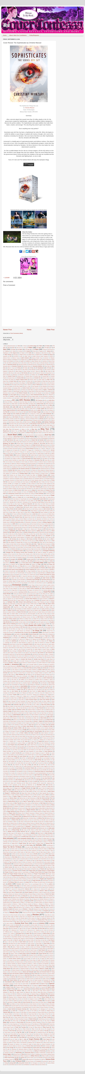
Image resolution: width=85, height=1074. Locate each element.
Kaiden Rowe (14, 697)
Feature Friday (50, 562)
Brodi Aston (40, 446)
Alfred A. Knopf (11, 367)
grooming (6, 592)
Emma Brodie (28, 547)
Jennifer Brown (49, 659)
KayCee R (42, 716)
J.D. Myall (7, 639)
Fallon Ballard (45, 560)
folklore (43, 566)
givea (45, 582)
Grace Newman (13, 588)
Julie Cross (9, 687)
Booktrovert (52, 438)
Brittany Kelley (10, 446)
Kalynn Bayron (50, 697)
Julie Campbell (41, 686)
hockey (4, 618)
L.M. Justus (25, 741)
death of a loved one (42, 514)
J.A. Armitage (14, 637)
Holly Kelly (51, 620)
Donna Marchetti (49, 524)
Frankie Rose (12, 572)
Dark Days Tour (27, 509)
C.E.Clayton (15, 450)
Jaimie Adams (51, 644)
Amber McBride (37, 381)
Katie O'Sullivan (35, 714)
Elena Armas (42, 532)
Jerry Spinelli (7, 669)
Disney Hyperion (47, 522)
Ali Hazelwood (40, 368)
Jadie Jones (44, 644)
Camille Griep (33, 455)
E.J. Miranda (38, 529)
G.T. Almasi (23, 576)
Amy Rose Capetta (18, 386)
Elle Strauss (30, 539)
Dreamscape (10, 527)
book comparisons (39, 434)
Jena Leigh (44, 655)
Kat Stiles (30, 704)
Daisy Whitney (41, 502)
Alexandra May (50, 364)
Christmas (50, 476)
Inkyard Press (50, 630)
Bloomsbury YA (6, 432)
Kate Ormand (32, 707)
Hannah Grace (45, 597)
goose (39, 586)
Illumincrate (41, 627)
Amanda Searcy (11, 377)
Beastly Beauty (29, 420)
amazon (52, 377)
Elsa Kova (32, 540)
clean (18, 486)
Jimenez (48, 674)
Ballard (36, 417)
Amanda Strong (29, 377)
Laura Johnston (36, 748)
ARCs (45, 400)
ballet (48, 417)
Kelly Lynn (16, 719)
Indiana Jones (38, 628)
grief (53, 590)
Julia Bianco (37, 684)
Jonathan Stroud (15, 681)
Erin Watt (44, 555)
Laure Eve (16, 751)
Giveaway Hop (6, 585)
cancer (34, 456)
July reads (38, 689)
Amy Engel (14, 384)
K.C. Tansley (33, 694)
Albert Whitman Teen (36, 361)
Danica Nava (37, 503)
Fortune (6, 571)
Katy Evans (28, 716)
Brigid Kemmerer (36, 445)
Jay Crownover (49, 652)
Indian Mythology (29, 628)
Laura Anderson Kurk (32, 746)
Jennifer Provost (39, 666)
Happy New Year (29, 600)
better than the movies (24, 427)
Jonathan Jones (38, 679)
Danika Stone (19, 507)
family (51, 561)
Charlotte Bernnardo (44, 468)
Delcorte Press (18, 517)
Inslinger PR (5, 632)
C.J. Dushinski (36, 450)
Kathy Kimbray (41, 711)
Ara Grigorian (7, 400)
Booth (6, 440)
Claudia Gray (7, 486)
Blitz (28, 429)
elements (36, 532)
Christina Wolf (21, 475)
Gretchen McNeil (47, 590)
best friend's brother (24, 423)
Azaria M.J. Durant (35, 413)
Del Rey (34, 515)
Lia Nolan (45, 763)
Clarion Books (30, 485)
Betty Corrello (34, 427)
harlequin (37, 600)
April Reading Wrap (50, 398)
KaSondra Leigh (18, 704)
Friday (34, 572)
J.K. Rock (40, 639)
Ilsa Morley (13, 628)
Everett (51, 557)
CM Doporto (29, 488)
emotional (10, 550)
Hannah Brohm (28, 596)
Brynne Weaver (30, 448)
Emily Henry (29, 544)
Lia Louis (39, 763)
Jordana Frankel (10, 682)
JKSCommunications (8, 676)
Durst (40, 527)
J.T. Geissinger (6, 642)
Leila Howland (11, 761)
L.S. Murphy (39, 741)
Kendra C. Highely (38, 721)
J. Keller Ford (20, 635)
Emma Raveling (23, 549)
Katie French (37, 712)
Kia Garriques (16, 724)
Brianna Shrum (6, 445)
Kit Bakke (7, 731)
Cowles (19, 497)
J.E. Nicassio (13, 639)
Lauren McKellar (19, 754)
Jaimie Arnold (8, 645)
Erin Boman (18, 555)
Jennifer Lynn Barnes (43, 664)
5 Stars (36, 349)
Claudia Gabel (51, 485)
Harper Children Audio (32, 603)
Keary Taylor (21, 717)
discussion (34, 522)
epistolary (51, 552)
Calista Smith (40, 453)
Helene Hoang (19, 615)
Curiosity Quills (13, 500)
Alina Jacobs (47, 369)
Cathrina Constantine (20, 463)
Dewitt (12, 520)
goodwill (34, 586)
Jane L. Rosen (13, 649)
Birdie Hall (41, 427)
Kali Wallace (42, 697)
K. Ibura (40, 692)
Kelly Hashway (7, 719)
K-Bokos (30, 692)
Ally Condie (17, 373)
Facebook (41, 559)
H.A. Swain (36, 593)
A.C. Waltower (6, 351)
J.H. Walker (26, 639)
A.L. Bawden (40, 351)
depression (39, 518)
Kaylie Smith (50, 716)
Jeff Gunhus (28, 654)
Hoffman (21, 618)
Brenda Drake (20, 443)
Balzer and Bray (10, 418)
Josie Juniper (51, 683)
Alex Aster (24, 362)
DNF (14, 524)
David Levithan (49, 510)
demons (44, 517)
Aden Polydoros (44, 356)
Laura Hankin (12, 748)
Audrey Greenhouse (7, 408)
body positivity (22, 432)
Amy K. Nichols (36, 384)
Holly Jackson (21, 620)
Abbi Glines (44, 352)
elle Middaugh (22, 539)
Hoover (37, 622)
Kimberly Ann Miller (48, 726)
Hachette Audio (32, 595)
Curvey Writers (30, 500)
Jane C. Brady (50, 647)
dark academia (18, 509)
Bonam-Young (30, 432)
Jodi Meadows (22, 677)
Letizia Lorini (5, 763)
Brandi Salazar (33, 441)
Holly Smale (22, 622)
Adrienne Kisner (6, 357)
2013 (9, 347)
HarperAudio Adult (48, 605)
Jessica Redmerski (16, 671)
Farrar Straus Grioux (27, 562)
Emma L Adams (6, 549)
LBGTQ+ (17, 758)
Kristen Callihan (24, 733)
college (33, 490)
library (30, 764)
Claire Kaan (39, 483)
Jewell (45, 672)
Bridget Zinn (28, 445)
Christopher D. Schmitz (8, 478)
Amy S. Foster (27, 386)
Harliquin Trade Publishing (38, 602)
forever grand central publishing (15, 569)
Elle (43, 537)
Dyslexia (5, 529)
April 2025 (29, 398)
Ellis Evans (25, 540)
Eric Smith (33, 554)
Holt (28, 622)
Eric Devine (19, 554)
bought (16, 440)
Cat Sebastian (17, 461)
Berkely (33, 422)
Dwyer (51, 527)
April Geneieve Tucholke (39, 398)
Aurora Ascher (50, 408)
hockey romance (13, 618)
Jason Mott (25, 652)
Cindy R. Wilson (41, 481)
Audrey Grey (16, 408)
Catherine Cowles (33, 461)
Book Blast (12, 435)
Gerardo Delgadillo (31, 581)
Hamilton (51, 595)
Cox (24, 497)
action (21, 356)
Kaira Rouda (28, 697)
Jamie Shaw (19, 647)
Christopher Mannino (28, 478)
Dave (9, 510)
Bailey (4, 417)
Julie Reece (40, 687)
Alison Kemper (27, 371)
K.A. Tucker (13, 694)
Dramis (4, 527)
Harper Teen (18, 605)
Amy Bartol (37, 382)
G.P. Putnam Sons (31, 574)
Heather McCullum (32, 612)
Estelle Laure (6, 557)
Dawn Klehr (27, 512)
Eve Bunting (30, 557)
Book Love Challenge (7, 436)
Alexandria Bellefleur (38, 366)
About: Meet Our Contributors (18, 35)
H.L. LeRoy (11, 595)
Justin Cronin (32, 691)
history (33, 617)
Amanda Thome (45, 377)
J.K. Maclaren (34, 639)
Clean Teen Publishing (35, 486)
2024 (25, 347)
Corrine (52, 493)
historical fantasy (8, 617)
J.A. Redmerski (36, 637)
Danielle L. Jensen (22, 505)
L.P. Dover (32, 741)
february (7, 564)
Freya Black (28, 572)
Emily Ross (17, 545)
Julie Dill (17, 687)
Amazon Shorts (33, 379)
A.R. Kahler (29, 353)
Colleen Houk (27, 490)
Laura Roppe (31, 749)
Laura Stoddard (46, 749)
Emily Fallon (13, 544)
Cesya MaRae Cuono (40, 465)
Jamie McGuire (12, 647)
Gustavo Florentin (22, 593)
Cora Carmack (39, 493)
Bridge (22, 445)
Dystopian (10, 529)
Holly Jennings (36, 620)
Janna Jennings (12, 651)
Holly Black (13, 620)
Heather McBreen (11, 612)
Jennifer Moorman (11, 666)
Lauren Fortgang (35, 753)
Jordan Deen (35, 681)
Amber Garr (5, 381)
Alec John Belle (8, 362)
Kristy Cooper (38, 736)
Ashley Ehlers (15, 403)
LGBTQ (34, 763)
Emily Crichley (6, 544)
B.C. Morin (29, 415)
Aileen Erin (31, 359)
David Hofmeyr (34, 510)
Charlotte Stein (11, 470)
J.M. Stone (36, 640)
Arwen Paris (32, 402)
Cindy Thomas (50, 481)
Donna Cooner (41, 524)
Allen (42, 371)
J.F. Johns (20, 639)
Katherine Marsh (31, 709)
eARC (44, 529)
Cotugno (12, 495)
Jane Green (5, 649)
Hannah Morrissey (19, 598)
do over (19, 524)
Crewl (36, 497)
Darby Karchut (45, 507)
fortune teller (12, 571)
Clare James (14, 485)
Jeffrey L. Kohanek (49, 654)
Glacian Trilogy (31, 585)
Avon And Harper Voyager (34, 412)
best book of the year (13, 423)
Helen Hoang (47, 613)
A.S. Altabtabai (37, 352)
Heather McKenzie (42, 612)
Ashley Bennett (49, 402)
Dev (52, 518)
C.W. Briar (38, 451)
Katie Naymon (27, 714)
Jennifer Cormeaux (35, 661)
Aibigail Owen (24, 359)
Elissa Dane (26, 534)
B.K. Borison (43, 415)
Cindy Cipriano (25, 481)
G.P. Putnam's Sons (14, 576)
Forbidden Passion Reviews (23, 567)
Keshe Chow (47, 722)
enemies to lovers (18, 550)
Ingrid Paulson (11, 630)
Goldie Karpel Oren (9, 586)
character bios (15, 468)
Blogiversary (6, 431)
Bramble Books (49, 440)
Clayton (13, 486)
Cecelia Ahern (41, 463)
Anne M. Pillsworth (49, 394)
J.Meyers (43, 640)
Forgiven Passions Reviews (42, 569)
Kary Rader (52, 702)
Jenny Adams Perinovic (17, 667)
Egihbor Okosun (46, 530)
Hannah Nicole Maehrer (31, 598)
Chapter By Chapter (49, 466)
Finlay (21, 566)
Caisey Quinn (25, 453)
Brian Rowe (50, 443)
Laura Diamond (49, 746)
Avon (24, 412)
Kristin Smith (15, 736)
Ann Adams (48, 391)
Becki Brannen (12, 422)
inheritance (28, 630)
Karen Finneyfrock (21, 701)
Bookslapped (45, 438)
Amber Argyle (42, 379)
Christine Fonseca (42, 475)
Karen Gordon (38, 701)
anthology (51, 396)
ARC (13, 400)
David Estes (24, 510)
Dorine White (24, 525)
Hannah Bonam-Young (17, 597)
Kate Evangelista (26, 706)
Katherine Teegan (7, 711)
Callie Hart (47, 453)
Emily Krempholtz (46, 544)
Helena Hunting (11, 615)
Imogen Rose (20, 628)
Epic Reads (38, 552)
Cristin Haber (42, 497)
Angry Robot (31, 391)
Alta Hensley (24, 373)
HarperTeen (16, 607)
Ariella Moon (51, 400)
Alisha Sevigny (19, 371)
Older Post (50, 330)
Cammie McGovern (50, 455)
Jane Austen (42, 647)
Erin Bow (25, 555)
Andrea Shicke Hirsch (44, 388)
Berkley (40, 422)
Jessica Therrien (13, 672)
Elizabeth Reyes (29, 537)
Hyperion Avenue (18, 625)
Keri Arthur (33, 722)
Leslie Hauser (50, 761)
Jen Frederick (12, 655)
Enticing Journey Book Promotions (24, 552)
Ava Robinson (12, 411)
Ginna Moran (39, 582)
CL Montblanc (23, 483)
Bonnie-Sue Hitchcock (48, 432)
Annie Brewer (24, 396)
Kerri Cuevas (40, 722)
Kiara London (24, 724)
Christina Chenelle (35, 473)
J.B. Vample (51, 637)
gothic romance (49, 586)
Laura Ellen (5, 748)
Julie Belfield (24, 686)
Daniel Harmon (45, 503)
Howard (19, 623)
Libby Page (23, 764)
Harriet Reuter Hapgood (26, 607)
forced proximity (35, 567)
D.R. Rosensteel (33, 502)
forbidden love (12, 567)
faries (19, 562)
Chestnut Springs (49, 470)
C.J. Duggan (28, 450)
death (34, 514)
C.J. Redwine (44, 450)
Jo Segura (31, 676)
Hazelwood (5, 608)
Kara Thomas (14, 699)
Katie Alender (14, 712)
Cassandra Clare (38, 460)
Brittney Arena (27, 446)
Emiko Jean (42, 542)
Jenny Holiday (37, 667)
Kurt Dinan (50, 738)
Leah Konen (30, 758)
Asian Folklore (31, 405)
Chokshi (39, 471)
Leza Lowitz (27, 763)
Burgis (37, 448)
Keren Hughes (26, 722)
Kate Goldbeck (35, 706)
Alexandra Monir (6, 366)
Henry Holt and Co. (28, 615)
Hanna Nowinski (6, 596)
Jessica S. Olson (45, 671)
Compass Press (49, 490)
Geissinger (14, 579)
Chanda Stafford (6, 466)
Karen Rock (11, 702)
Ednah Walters (21, 530)
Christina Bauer (23, 473)
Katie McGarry (17, 714)
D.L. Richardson (24, 502)
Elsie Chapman (39, 540)
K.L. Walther (24, 696)
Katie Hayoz (44, 712)
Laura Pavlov (7, 749)
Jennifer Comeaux (25, 661)
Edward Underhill (31, 530)
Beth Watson (50, 425)
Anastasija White (16, 388)
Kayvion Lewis (6, 717)
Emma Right (31, 549)
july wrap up (45, 689)
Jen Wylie (32, 655)
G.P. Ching (23, 574)
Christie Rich (14, 473)
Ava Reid (5, 412)
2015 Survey (19, 347)
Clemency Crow (46, 486)
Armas (6, 402)
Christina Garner (44, 473)
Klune (18, 731)
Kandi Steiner (6, 699)
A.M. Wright (21, 352)
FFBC (39, 564)
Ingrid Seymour (20, 630)
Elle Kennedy (12, 539)
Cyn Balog (38, 500)
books (27, 438)
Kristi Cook (28, 734)
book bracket (31, 434)
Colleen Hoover (17, 490)
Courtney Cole (29, 495)
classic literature (38, 485)
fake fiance (37, 560)
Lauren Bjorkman (48, 751)
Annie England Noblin (34, 396)
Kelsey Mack (5, 721)
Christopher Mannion (38, 478)
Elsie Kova (48, 540)
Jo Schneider (24, 676)
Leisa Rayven (26, 761)
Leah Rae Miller (38, 758)
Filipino (16, 566)
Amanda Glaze (29, 376)
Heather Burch (36, 608)
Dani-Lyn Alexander (27, 504)
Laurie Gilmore (23, 756)
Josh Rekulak (43, 682)
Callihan (52, 453)
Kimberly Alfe (39, 726)
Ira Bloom (52, 632)
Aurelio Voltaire (40, 408)
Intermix (11, 632)
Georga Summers (21, 581)
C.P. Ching (20, 451)
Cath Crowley (25, 461)
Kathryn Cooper (24, 711)
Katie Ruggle (50, 714)
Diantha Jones (6, 522)
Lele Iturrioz (33, 761)
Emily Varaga (40, 545)
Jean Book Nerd (19, 654)
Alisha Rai (11, 371)
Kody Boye (46, 731)
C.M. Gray (14, 451)
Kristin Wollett (22, 736)
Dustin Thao (46, 527)
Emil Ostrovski (50, 542)
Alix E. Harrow (35, 371)
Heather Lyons (45, 610)
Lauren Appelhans (30, 751)
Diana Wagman (43, 520)
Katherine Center (21, 709)
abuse (51, 354)
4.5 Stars (19, 349)
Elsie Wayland (11, 542)
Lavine (51, 756)
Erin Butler (30, 555)
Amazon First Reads (9, 379)
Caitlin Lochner (32, 453)
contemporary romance (13, 493)
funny (12, 574)
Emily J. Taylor (37, 544)
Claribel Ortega (22, 485)
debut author (19, 515)
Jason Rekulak (33, 652)
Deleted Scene (27, 517)
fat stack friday (38, 562)
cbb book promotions (31, 463)
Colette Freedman (8, 490)
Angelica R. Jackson (7, 391)
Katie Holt (51, 712)
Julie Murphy (33, 687)
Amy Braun (44, 382)
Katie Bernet (21, 712)
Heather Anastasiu (27, 608)
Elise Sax (12, 534)
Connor (24, 491)
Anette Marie (30, 389)
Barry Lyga (48, 418)
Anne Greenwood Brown (36, 394)
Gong (16, 586)
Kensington (19, 722)
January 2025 (21, 651)
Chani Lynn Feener (22, 466)
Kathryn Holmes (32, 711)
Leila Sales (18, 761)
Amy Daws (7, 384)
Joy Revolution (15, 684)
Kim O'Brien (18, 726)
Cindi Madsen (18, 481)
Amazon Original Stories (22, 379)
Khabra (9, 724)
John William (21, 679)
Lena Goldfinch (41, 761)
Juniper (51, 689)
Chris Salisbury (6, 473)
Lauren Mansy (11, 754)
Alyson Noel (32, 373)
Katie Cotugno (29, 712)
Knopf (22, 731)
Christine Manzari (29, 107)
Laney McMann (20, 744)
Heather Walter (15, 613)
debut (13, 515)
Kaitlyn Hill (35, 697)
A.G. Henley (19, 351)
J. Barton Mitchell (7, 635)
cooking (32, 493)
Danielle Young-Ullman (10, 507)
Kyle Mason (5, 739)
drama (51, 525)
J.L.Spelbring (13, 641)
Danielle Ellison (12, 505)
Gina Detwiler (24, 582)
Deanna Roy (28, 514)
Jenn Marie (5, 657)
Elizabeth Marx (6, 537)
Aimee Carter (39, 359)
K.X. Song (45, 696)
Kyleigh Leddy (13, 739)
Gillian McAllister (49, 581)
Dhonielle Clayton (19, 520)
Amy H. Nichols (27, 384)
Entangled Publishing (48, 550)
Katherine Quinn (49, 709)
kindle (24, 729)
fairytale (13, 560)
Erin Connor (37, 555)
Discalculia (28, 522)
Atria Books (6, 407)
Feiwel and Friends (24, 564)
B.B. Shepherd (22, 415)
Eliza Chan (33, 534)
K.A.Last (21, 694)
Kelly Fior (51, 717)
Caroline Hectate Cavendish (11, 460)
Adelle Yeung (36, 356)
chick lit (4, 471)
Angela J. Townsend (48, 389)
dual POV (31, 527)
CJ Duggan (15, 483)
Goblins (44, 585)
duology (36, 527)
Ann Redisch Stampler (22, 393)
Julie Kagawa (23, 687)
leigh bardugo (38, 759)
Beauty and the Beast (38, 420)
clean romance (25, 486)
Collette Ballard (40, 490)
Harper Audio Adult (21, 603)
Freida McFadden (21, 572)
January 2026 (30, 651)
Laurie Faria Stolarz (12, 756)
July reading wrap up (30, 689)
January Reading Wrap (48, 651)
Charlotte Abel (34, 468)
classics (45, 485)
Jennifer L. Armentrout (12, 664)
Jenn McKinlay (13, 657)
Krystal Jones (17, 738)
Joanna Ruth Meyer (48, 676)
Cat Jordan (9, 461)
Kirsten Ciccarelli (36, 729)
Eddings (6, 530)
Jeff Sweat (41, 654)
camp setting (7, 456)
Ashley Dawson (6, 403)
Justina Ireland (41, 691)
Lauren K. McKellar (45, 753)
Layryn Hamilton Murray (8, 758)
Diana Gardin (28, 520)
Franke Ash (5, 572)
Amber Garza (13, 381)
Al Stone (17, 361)
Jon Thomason (29, 679)
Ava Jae (44, 410)
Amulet (16, 382)
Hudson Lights (33, 623)
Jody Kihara (38, 677)
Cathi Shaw (7, 463)
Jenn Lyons (50, 655)
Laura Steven (39, 749)
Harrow (36, 607)
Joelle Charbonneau (48, 677)
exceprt (13, 559)
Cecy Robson (18, 465)
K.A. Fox (52, 692)
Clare (9, 485)
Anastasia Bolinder (7, 388)
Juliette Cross (20, 689)
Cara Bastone (8, 458)
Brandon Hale (42, 441)
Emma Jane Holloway (47, 547)
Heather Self (50, 612)
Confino (9, 491)
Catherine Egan (51, 461)
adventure (46, 357)
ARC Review (24, 400)
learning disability (11, 759)
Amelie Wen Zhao (46, 381)
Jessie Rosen (22, 672)
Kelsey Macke (13, 721)
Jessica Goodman (32, 669)
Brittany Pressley (18, 446)
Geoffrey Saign (12, 581)
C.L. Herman (51, 450)
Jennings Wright (6, 667)
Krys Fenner (9, 738)
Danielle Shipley (51, 505)
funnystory (17, 574)
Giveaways (16, 585)
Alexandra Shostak (16, 366)
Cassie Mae (47, 460)
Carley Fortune (36, 458)
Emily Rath (11, 545)
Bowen (21, 440)
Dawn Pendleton (44, 512)
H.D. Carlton (50, 593)
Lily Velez (48, 764)
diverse (4, 524)
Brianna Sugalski (15, 445)
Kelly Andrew (43, 718)
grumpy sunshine (14, 592)
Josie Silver (7, 684)
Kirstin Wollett (44, 729)
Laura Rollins (24, 749)
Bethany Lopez (6, 427)
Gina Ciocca (17, 582)
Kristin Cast (43, 734)
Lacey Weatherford (12, 743)
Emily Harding (21, 544)
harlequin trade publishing (25, 602)
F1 (36, 559)
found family (20, 571)
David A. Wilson (16, 510)
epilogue (44, 552)
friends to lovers (50, 572)
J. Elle (13, 636)
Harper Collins (42, 603)
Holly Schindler (15, 622)
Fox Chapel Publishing (30, 571)
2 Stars (40, 345)
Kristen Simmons (20, 734)
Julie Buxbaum (33, 686)
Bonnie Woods (38, 432)
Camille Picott (41, 455)
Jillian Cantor (11, 674)
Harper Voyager (29, 605)
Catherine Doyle (42, 461)
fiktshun (11, 566)
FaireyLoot (52, 559)
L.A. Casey (34, 739)
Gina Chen (10, 582)
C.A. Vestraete (8, 450)
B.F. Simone (35, 415)
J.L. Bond (47, 639)
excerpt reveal (30, 559)
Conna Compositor (17, 491)
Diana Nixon (35, 520)
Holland (51, 618)
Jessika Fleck (30, 672)
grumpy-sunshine (23, 592)
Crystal (34, 499)
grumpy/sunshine (33, 592)
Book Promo (30, 436)
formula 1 (52, 569)
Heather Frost (10, 610)
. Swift (4, 345)
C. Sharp (47, 448)
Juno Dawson (15, 691)
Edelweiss (12, 530)
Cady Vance (10, 453)
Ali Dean (31, 368)
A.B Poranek (50, 349)
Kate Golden (42, 706)
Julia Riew (44, 684)
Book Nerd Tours (18, 436)
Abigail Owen (31, 354)
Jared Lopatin (10, 652)
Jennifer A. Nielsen (15, 659)
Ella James (38, 537)
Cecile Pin (11, 465)
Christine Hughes (22, 476)
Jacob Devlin (12, 644)
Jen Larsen (19, 655)
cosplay (6, 495)
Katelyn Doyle (11, 709)
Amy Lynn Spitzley (9, 386)
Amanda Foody (11, 376)
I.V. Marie (48, 625)
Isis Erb (24, 634)
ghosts (38, 581)
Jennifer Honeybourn (32, 662)
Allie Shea (11, 373)
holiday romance (44, 618)
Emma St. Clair (46, 549)
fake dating (30, 561)
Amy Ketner (44, 384)
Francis (38, 571)
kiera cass (38, 724)
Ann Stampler (38, 392)
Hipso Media (51, 615)
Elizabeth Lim (49, 535)
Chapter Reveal (6, 468)
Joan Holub (39, 676)
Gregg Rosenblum (23, 590)
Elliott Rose (18, 540)
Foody (48, 566)
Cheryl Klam (27, 470)
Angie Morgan (16, 391)
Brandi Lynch (26, 441)
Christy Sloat (46, 480)
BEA (22, 420)
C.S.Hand (32, 451)
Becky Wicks (19, 422)
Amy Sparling (43, 386)
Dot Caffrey (40, 525)
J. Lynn (27, 636)
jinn (52, 674)
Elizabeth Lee (41, 535)
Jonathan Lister (6, 681)
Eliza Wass (39, 534)
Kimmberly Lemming (17, 729)
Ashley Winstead (6, 405)
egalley (38, 530)
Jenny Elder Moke (27, 667)
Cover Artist (46, 495)
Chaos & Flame (39, 466)
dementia (39, 517)
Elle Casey (48, 537)
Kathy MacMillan (49, 711)
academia (5, 356)
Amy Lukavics (52, 384)
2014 (13, 347)
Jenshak (44, 667)
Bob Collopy (14, 432)
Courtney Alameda (19, 495)
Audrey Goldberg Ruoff (48, 407)
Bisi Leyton (47, 427)
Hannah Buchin (36, 596)
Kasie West (8, 704)
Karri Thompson (44, 702)
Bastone (17, 420)
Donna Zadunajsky (7, 525)
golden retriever (51, 585)
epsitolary (5, 554)
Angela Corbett (38, 389)
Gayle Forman (46, 577)
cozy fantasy (30, 497)
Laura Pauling (51, 748)
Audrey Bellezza (37, 407)
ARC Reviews (39, 400)
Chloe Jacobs (26, 471)
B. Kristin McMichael (46, 413)
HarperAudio (38, 605)
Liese (35, 764)
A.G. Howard (27, 351)
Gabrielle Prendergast (39, 576)
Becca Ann (47, 420)
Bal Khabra (15, 417)
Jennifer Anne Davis (39, 659)
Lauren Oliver (46, 754)
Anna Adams (46, 392)
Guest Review (7, 593)
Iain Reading (16, 627)
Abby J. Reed (51, 352)
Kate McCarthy (23, 707)
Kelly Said (29, 719)
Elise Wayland (19, 534)
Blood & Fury (14, 431)
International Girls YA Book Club (22, 632)
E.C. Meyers (31, 529)
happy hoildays (21, 600)
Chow (44, 471)
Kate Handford (50, 706)
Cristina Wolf (50, 497)
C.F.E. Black (21, 450)
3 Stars (30, 347)
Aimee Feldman (46, 359)
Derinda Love (46, 518)
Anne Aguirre (13, 394)
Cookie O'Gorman (25, 493)
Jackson (47, 642)
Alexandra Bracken (12, 364)
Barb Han (17, 418)
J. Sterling (40, 635)
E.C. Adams (24, 529)
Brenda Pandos (28, 443)
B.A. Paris (15, 415)
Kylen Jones (20, 739)
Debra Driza (7, 515)
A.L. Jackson (48, 351)
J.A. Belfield (22, 637)
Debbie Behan (51, 514)
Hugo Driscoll (41, 623)
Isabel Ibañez (17, 634)
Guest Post (47, 592)
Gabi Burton (30, 576)
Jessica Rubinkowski (26, 671)
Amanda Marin (45, 376)
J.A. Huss (28, 637)
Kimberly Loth (40, 728)
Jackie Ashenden (22, 642)
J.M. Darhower (21, 640)
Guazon (40, 592)
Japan (4, 652)
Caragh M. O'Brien (16, 458)
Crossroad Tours (7, 499)
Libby (9, 764)
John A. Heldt (6, 679)
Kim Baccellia (11, 726)
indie (44, 628)
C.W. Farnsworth (46, 451)
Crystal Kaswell (51, 499)
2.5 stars (47, 345)
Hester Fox (36, 615)
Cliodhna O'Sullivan (12, 488)
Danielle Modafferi (33, 505)
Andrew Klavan (17, 389)
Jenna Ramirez (31, 657)
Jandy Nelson (35, 647)
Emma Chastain (36, 547)
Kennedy (13, 722)
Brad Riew (27, 440)
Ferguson (33, 564)
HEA (11, 608)
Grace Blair (5, 588)
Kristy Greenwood (46, 736)
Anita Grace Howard (40, 391)
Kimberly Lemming (31, 728)
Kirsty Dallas (51, 729)
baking (9, 417)
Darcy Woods (10, 509)
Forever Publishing (29, 569)
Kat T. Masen (36, 704)
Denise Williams (23, 518)
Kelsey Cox (42, 719)
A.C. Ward (13, 351)
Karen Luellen (47, 701)
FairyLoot (7, 561)
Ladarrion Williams (22, 743)
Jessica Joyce (41, 669)
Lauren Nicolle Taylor (29, 754)
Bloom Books (23, 431)
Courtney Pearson (38, 495)
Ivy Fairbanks (50, 634)
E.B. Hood (17, 529)
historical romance (26, 617)
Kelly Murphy (22, 719)
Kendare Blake (29, 721)
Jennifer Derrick (45, 661)
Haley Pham (44, 595)
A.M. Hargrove (13, 353)
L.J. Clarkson (11, 741)
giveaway (50, 582)
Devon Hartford (6, 520)
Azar (28, 413)
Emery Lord (27, 542)
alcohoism (45, 361)
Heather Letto (37, 610)
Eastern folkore (51, 529)
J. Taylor (46, 636)
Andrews (24, 389)
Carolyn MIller (21, 460)
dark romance (47, 509)
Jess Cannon (15, 669)
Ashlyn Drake (15, 405)
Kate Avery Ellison (45, 704)
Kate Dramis (18, 706)
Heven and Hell (44, 615)
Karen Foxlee (30, 701)
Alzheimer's (14, 374)
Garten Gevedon (29, 577)
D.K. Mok (17, 502)
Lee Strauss (23, 759)
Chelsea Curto (20, 470)
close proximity (21, 488)
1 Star (18, 345)
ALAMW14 (28, 361)
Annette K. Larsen (14, 396)
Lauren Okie (38, 754)
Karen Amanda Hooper (31, 699)
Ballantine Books (29, 417)
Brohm (6, 448)
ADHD (51, 356)
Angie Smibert (24, 391)
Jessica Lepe (50, 669)
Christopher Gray (18, 478)
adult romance (25, 358)
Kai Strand (7, 697)
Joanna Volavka (6, 677)
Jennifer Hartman (22, 662)
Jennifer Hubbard (42, 662)
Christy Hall (26, 480)
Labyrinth (46, 741)
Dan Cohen (48, 502)
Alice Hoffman (11, 369)
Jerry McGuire (51, 667)
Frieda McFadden (41, 572)
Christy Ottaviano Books (36, 480)
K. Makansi (46, 692)
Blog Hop (34, 429)
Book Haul (48, 435)
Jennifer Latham (33, 664)
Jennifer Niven (31, 666)
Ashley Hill (32, 403)
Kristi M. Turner (35, 734)
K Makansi (24, 692)
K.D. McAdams (41, 694)
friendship (7, 574)
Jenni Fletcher (39, 657)
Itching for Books (32, 634)
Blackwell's (16, 429)
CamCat (18, 455)
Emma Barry (12, 547)
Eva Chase (13, 557)
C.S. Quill (26, 451)
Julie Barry (16, 686)
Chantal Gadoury (31, 466)
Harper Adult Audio (11, 603)
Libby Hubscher (15, 764)
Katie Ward (5, 716)
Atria (50, 405)
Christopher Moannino (49, 478)
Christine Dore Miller (30, 475)
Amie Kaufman (10, 382)
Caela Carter (17, 453)
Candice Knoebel (50, 456)
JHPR (50, 672)
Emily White (47, 545)
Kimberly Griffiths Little (19, 728)
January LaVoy (38, 651)
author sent (33, 410)
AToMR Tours (45, 405)
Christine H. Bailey (13, 476)
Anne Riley (5, 396)
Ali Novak (49, 368)
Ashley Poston (40, 403)
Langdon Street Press (31, 744)
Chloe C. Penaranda (17, 471)
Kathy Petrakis (6, 712)
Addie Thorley (28, 356)
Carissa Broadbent (26, 458)
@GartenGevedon (11, 345)
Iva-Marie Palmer (42, 634)
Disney (39, 522)
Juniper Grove (6, 691)
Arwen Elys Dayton (24, 402)
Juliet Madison (12, 689)
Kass (25, 704)
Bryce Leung (22, 448)
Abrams (46, 354)
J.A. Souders (45, 637)
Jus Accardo (24, 691)
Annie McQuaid (43, 396)
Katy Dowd (21, 716)
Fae (47, 559)
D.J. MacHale (11, 502)
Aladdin (22, 361)
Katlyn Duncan (13, 716)
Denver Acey (32, 518)
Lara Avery (40, 744)
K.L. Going (10, 696)
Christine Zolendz (42, 476)
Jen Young (38, 655)
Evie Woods (6, 559)
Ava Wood (19, 411)
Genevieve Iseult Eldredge (33, 579)
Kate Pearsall (39, 708)
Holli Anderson (6, 620)
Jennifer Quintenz (48, 666)
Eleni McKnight (50, 532)
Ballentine (42, 417)
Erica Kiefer (47, 554)
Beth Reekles (27, 425)
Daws (8, 514)
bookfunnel (22, 438)
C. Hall (41, 448)
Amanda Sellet (20, 378)
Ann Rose (31, 392)
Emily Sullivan (32, 545)
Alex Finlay (30, 362)
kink (30, 729)
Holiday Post (36, 618)
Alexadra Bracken (44, 362)
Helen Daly (39, 613)
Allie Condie (48, 371)
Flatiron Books (35, 566)
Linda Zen (11, 766)
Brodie (45, 446)
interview (35, 632)
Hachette (25, 595)
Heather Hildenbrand (20, 610)
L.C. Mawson (41, 739)
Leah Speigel (46, 758)
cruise (30, 499)
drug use (25, 527)
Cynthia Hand (47, 500)
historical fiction (17, 617)
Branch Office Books (7, 441)
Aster (38, 405)
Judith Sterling (30, 684)
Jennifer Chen (16, 661)
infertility (48, 628)
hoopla (32, 622)
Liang (4, 764)
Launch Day (23, 746)
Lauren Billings (39, 751)
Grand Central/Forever (47, 588)
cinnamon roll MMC (7, 483)
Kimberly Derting (7, 728)
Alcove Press (51, 361)
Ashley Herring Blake (24, 403)
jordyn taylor (18, 682)
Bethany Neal (14, 427)
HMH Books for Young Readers (45, 617)
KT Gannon (44, 738)
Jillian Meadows (19, 674)
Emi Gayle (34, 542)
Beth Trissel (42, 425)
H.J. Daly (5, 595)
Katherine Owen (40, 709)
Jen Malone (25, 655)
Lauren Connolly (16, 753)
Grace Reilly (22, 588)
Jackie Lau (30, 642)
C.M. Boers (7, 451)
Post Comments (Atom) (16, 333)
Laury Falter (31, 756)
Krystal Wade (24, 738)
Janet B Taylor (46, 649)
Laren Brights (47, 744)
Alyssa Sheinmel (6, 374)
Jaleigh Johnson (16, 645)
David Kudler (42, 510)
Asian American (23, 405)
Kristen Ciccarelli (34, 733)
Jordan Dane (27, 681)
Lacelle (51, 741)
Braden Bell (34, 440)
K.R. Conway (38, 696)
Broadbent (34, 446)
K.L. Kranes (17, 696)
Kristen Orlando (11, 734)
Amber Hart (29, 381)
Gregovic (30, 590)
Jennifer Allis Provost (26, 659)
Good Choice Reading (24, 586)
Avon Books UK (46, 411)
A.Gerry (34, 351)
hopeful (42, 622)
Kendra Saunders (48, 721)
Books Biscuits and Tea (36, 438)
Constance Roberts (42, 491)
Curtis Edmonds (21, 500)
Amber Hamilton (22, 381)
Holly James (28, 620)
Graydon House (6, 590)
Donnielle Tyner (16, 525)
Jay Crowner (41, 652)
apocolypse (17, 398)
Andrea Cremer (26, 388)
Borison (11, 440)
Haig (39, 595)
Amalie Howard (43, 374)
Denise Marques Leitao (13, 518)
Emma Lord (14, 549)
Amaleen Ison (34, 374)
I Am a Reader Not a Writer (33, 625)
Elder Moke (12, 532)
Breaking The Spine (8, 443)
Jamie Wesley (27, 647)
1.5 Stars (24, 345)
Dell (34, 517)
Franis (51, 571)
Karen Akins (21, 699)
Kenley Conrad (6, 722)
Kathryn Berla (16, 711)
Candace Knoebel (41, 456)
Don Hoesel (33, 524)
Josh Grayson (35, 683)
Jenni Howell (47, 657)
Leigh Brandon (47, 759)
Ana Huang (50, 386)
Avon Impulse (16, 413)
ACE (10, 356)
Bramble (41, 440)
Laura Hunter (28, 748)
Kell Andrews (29, 717)
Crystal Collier (42, 499)
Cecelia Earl (48, 463)
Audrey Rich (32, 408)
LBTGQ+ (24, 758)
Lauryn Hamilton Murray (42, 756)
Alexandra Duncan (32, 364)
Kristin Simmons (6, 736)
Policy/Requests (34, 35)
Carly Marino (45, 458)
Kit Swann (13, 731)
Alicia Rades (40, 369)
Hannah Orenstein (43, 598)
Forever (43, 567)
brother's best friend (13, 448)
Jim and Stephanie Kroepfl (38, 674)
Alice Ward (25, 369)
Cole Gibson (36, 488)
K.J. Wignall (48, 694)
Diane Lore (50, 520)
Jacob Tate (19, 644)
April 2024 (23, 398)
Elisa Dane (5, 534)
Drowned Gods (18, 527)
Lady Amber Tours (32, 743)
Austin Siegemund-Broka (23, 410)
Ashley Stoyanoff (49, 403)
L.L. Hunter (17, 741)
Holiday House (28, 618)
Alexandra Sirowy (27, 366)
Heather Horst (30, 610)
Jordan (21, 681)
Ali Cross (25, 368)
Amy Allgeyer (22, 382)
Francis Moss (45, 571)
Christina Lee (12, 475)
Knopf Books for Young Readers (34, 731)
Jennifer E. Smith (12, 662)
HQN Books (25, 623)
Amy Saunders (35, 386)
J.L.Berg (6, 640)
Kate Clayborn (11, 706)
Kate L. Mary (16, 707)
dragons (46, 525)
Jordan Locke (42, 681)
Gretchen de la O (38, 590)
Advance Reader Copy (37, 357)
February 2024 (14, 564)
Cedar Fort (25, 465)
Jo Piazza (17, 676)
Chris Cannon (50, 471)
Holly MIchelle (6, 622)
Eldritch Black (19, 532)
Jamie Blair (47, 645)
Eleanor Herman (28, 532)
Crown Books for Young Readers (20, 499)
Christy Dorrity (19, 480)
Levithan (12, 763)
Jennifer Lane (25, 664)
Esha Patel (50, 555)
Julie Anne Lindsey (9, 686)
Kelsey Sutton (21, 721)
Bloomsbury (32, 431)
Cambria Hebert (9, 455)
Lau (18, 746)
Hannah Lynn (10, 598)
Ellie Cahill (46, 539)
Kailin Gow (21, 698)
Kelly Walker (35, 719)
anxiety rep (10, 398)
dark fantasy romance (37, 509)
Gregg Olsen (14, 590)
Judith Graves (23, 684)
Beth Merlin (11, 425)
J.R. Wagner (50, 641)
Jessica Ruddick (36, 671)
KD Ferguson (14, 717)
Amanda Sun (37, 378)
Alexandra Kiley (41, 364)
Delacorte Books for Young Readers (45, 515)
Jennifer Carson (7, 661)
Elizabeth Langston (30, 535)
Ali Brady (18, 368)
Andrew (10, 389)
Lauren (22, 751)
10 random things (32, 345)
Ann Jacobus (12, 392)
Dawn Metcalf (35, 512)
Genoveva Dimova (45, 579)
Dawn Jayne (20, 512)
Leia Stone (30, 759)
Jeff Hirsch (35, 654)
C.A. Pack (52, 448)
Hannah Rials (13, 600)
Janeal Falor (30, 649)
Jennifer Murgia (21, 666)
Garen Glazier (11, 577)
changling (14, 466)
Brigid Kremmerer (46, 445)
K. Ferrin (35, 692)
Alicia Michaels (32, 369)
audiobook (28, 407)
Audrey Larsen (24, 408)
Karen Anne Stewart (44, 699)
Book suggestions (8, 438)
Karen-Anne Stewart (20, 702)
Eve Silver (37, 557)
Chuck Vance (10, 481)
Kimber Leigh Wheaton (28, 726)
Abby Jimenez (8, 354)
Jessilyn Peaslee (38, 672)
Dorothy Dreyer (32, 525)
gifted (42, 581)
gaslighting (37, 577)
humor (47, 623)
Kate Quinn (47, 707)
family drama (6, 562)
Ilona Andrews (48, 627)
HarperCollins (6, 607)
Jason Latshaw (18, 652)
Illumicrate (34, 627)
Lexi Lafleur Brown (20, 763)
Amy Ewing (20, 384)
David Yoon (5, 512)
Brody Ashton (51, 446)
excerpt (20, 559)
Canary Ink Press (15, 456)
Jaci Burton (14, 642)
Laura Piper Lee (15, 749)
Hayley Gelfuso (49, 607)
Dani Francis (17, 503)
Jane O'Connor (22, 649)
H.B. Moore (43, 593)
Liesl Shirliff (41, 764)
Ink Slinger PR (37, 630)
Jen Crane (5, 655)
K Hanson (18, 692)
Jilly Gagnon (28, 674)
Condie (4, 491)
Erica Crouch (40, 554)
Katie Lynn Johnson (7, 714)
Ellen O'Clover (38, 539)
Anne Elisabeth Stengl (24, 394)
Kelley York (36, 717)
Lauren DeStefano (26, 753)
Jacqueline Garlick (27, 644)
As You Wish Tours (41, 402)
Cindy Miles (33, 482)
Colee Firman (43, 488)
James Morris (25, 645)
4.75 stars (27, 349)
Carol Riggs (51, 458)
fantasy (12, 562)
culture (6, 500)
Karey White (29, 702)
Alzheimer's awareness (24, 374)
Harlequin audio (45, 600)
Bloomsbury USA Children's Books (45, 431)
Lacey (4, 743)
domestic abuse (26, 524)
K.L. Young (30, 696)
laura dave (41, 746)
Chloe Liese (33, 471)
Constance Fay (32, 492)
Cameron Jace (25, 455)
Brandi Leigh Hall (17, 441)
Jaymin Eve (12, 654)
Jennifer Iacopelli (50, 662)
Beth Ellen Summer (46, 423)
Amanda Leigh (37, 376)
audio (14, 407)
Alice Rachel (18, 369)
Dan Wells (10, 503)
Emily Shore (24, 545)
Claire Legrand (47, 483)
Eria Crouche (12, 554)
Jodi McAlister (15, 677)
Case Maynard (29, 460)
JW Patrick (11, 692)
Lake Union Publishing (44, 743)
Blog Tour (45, 429)
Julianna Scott (51, 684)
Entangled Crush (38, 550)
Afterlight (15, 359)
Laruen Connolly (12, 746)
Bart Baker (11, 420)
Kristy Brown (30, 736)
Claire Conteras (31, 483)
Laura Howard (20, 748)
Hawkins (41, 607)
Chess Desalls (41, 470)
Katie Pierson (43, 714)
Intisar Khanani (45, 632)
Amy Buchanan (51, 382)
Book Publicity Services (42, 436)
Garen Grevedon (20, 577)
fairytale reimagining (21, 560)
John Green (14, 679)
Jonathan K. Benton (48, 679)
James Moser (33, 645)
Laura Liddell (44, 748)
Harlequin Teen (11, 602)
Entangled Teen (10, 552)
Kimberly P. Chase (7, 729)
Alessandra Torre (16, 362)
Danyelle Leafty (28, 507)
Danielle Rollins (42, 505)
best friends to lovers (35, 423)
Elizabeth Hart (21, 535)
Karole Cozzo (36, 702)
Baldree (22, 417)
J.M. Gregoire (29, 640)
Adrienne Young (15, 357)
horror (47, 622)
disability (22, 522)
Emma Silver (38, 549)
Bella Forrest (27, 422)
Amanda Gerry (20, 376)
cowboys (14, 497)
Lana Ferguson (11, 744)
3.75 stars (46, 347)
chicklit (9, 471)
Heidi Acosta (23, 613)
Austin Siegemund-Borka (9, 410)
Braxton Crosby (49, 441)
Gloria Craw (38, 585)
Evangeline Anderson (21, 557)
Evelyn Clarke (45, 557)
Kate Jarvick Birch (7, 707)
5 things (44, 349)
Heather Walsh (6, 613)
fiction (45, 564)
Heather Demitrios (45, 608)
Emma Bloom (20, 547)
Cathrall (13, 463)
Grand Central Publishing (33, 588)
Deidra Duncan (27, 515)
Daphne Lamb (37, 507)
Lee (18, 759)
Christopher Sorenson (9, 480)
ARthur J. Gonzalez (13, 402)
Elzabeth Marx (20, 542)
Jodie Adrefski (32, 677)
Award (23, 413)
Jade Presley (37, 644)
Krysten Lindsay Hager (34, 738)
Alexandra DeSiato (23, 364)
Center (32, 465)
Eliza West (46, 534)
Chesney (34, 470)
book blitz (24, 434)
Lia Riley (51, 763)
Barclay (41, 418)
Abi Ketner (15, 354)
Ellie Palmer (11, 540)
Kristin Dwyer (50, 734)
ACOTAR (16, 356)
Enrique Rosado (29, 550)
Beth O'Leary (19, 425)
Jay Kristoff (5, 654)
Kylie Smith (27, 739)
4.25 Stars (13, 349)
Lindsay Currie (18, 766)
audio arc (21, 407)
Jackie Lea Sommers (39, 642)
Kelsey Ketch (50, 719)
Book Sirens (51, 436)
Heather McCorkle (21, 612)
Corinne (48, 493)
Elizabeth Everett (11, 535)
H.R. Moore (18, 595)
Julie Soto (47, 687)
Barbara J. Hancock (25, 418)
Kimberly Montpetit (49, 728)
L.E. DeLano (48, 739)
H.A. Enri (30, 593)
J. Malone (34, 635)
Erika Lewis (11, 555)
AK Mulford (10, 361)
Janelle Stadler (38, 649)
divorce (9, 524)
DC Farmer (14, 514)
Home (5, 35)
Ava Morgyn (50, 410)
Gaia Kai (47, 576)
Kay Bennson (35, 716)
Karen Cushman (11, 701)
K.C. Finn (27, 694)
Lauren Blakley (6, 753)
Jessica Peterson (6, 671)
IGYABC (29, 627)
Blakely (23, 429)
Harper (47, 602)
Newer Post (7, 330)
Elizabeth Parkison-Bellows (18, 537)
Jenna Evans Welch (22, 657)
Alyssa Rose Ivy (49, 373)
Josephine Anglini (26, 682)
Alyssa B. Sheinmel (40, 373)
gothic (43, 586)
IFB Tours (23, 627)
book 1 (4, 434)
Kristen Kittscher (44, 732)
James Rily (40, 645)
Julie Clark (48, 686)
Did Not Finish (14, 522)
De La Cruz (21, 514)
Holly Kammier (44, 620)
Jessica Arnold (23, 669)
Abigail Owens (39, 354)
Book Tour (16, 438)
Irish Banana (8, 634)
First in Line (27, 566)
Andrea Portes (35, 388)
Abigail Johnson (23, 354)
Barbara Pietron (34, 418)
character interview (24, 468)
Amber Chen (49, 379)
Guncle (15, 593)
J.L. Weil (53, 639)
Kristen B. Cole (14, 732)
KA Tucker (52, 696)
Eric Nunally (26, 554)
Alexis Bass (47, 366)
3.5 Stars (38, 347)
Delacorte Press (7, 517)
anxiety (4, 398)
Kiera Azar (31, 724)
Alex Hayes (36, 362)
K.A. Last (6, 694)
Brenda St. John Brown (40, 443)
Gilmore (4, 582)
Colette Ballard (51, 488)
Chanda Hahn (50, 465)
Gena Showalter (21, 579)
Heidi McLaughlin (31, 613)
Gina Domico (32, 582)
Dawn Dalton (13, 512)
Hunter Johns (10, 625)
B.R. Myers (50, 415)
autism (39, 410)
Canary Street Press (26, 456)
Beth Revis (35, 425)
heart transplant (18, 608)
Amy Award (29, 383)
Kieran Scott (45, 724)
